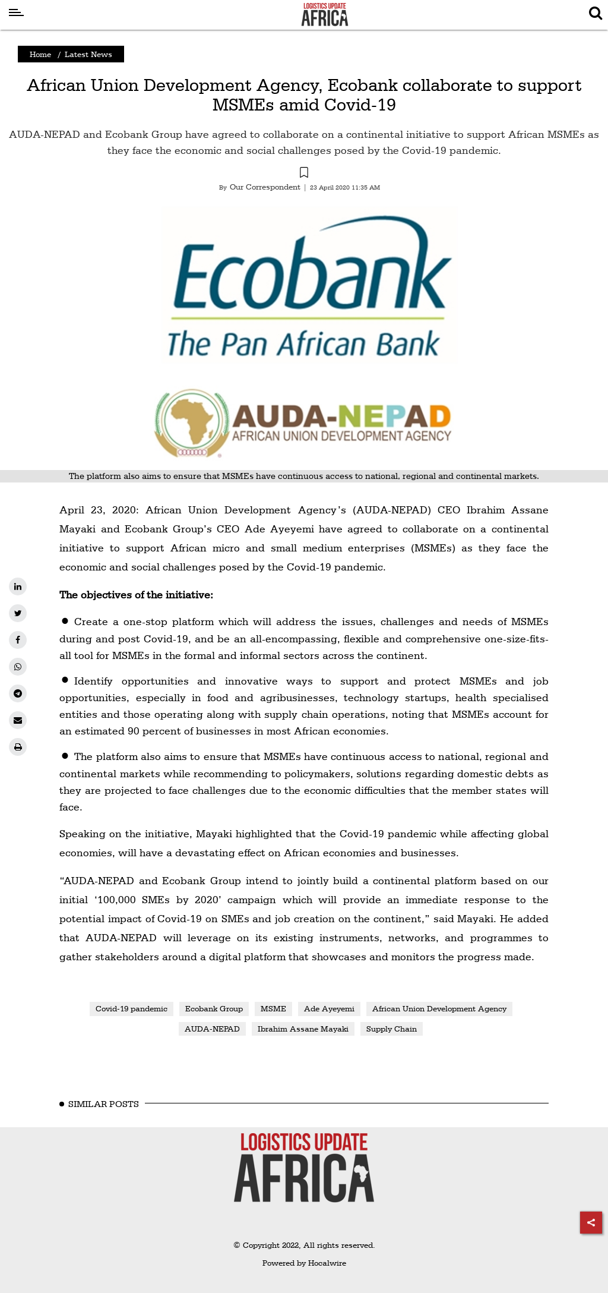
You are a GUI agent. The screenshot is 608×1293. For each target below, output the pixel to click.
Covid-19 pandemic (131, 1008)
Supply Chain (391, 1028)
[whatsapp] (18, 667)
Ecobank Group (214, 1008)
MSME (273, 1008)
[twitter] (18, 613)
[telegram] (18, 693)
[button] (304, 174)
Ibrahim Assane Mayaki (303, 1028)
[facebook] (18, 640)
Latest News (88, 54)
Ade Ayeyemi (329, 1008)
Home (40, 54)
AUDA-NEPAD (212, 1028)
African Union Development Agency (439, 1008)
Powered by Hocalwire (304, 1262)
